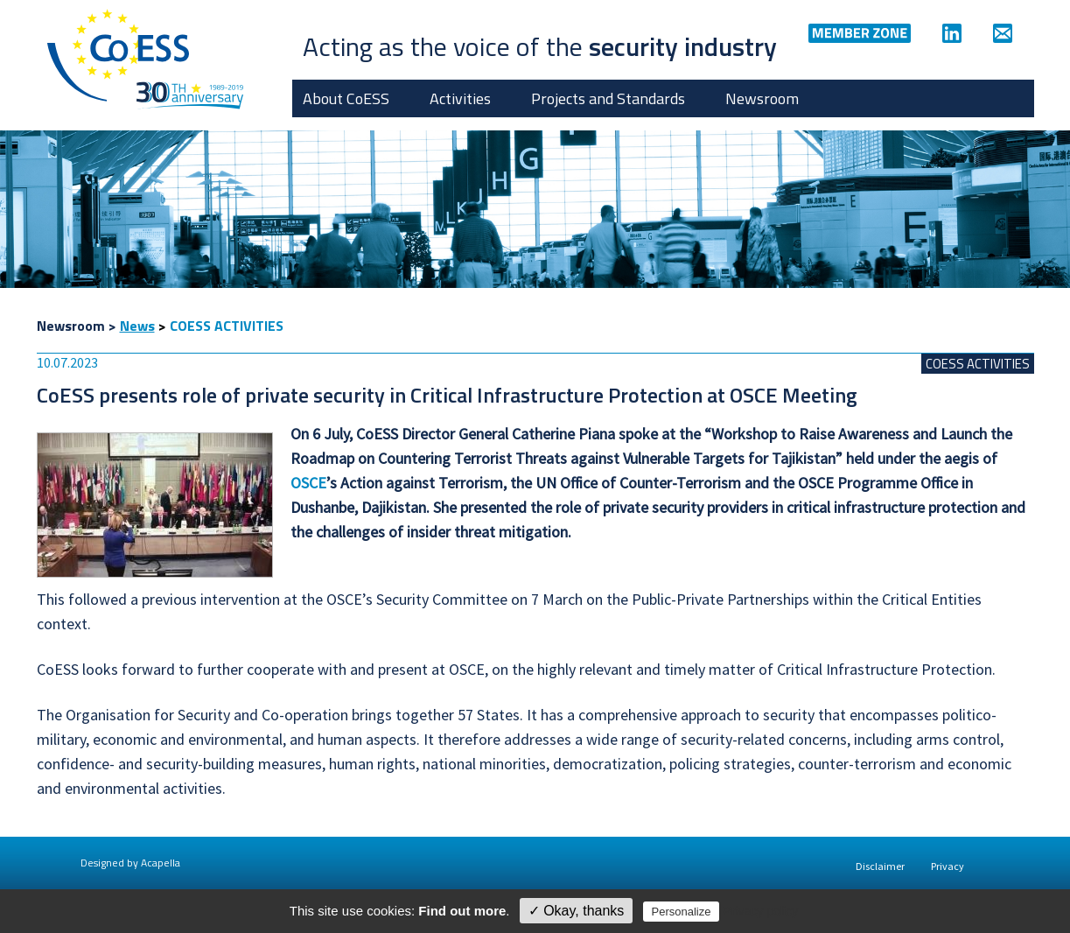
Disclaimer (880, 866)
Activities (460, 98)
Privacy (947, 866)
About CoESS (346, 98)
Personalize (681, 911)
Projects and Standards (608, 98)
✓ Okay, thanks (576, 910)
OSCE (308, 483)
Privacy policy (761, 911)
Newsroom (762, 98)
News (137, 325)
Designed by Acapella (130, 862)
